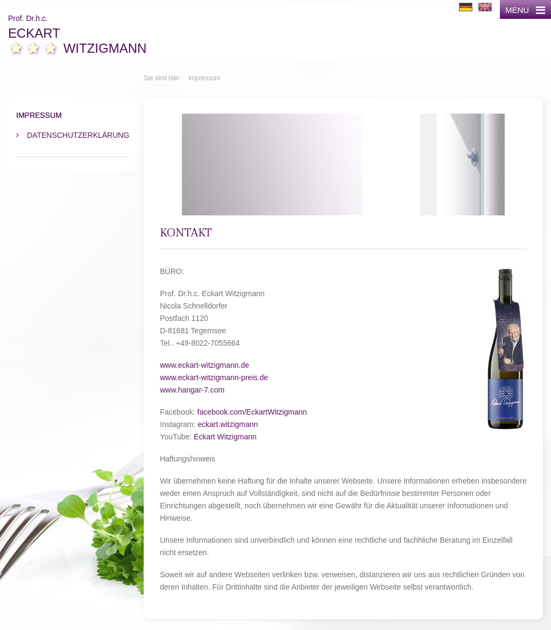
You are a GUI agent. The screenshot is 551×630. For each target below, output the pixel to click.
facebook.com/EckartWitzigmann (252, 412)
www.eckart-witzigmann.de (204, 365)
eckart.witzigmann (227, 424)
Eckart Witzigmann (225, 436)
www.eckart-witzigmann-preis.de (214, 377)
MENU (525, 10)
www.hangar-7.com (192, 390)
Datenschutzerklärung (77, 135)
